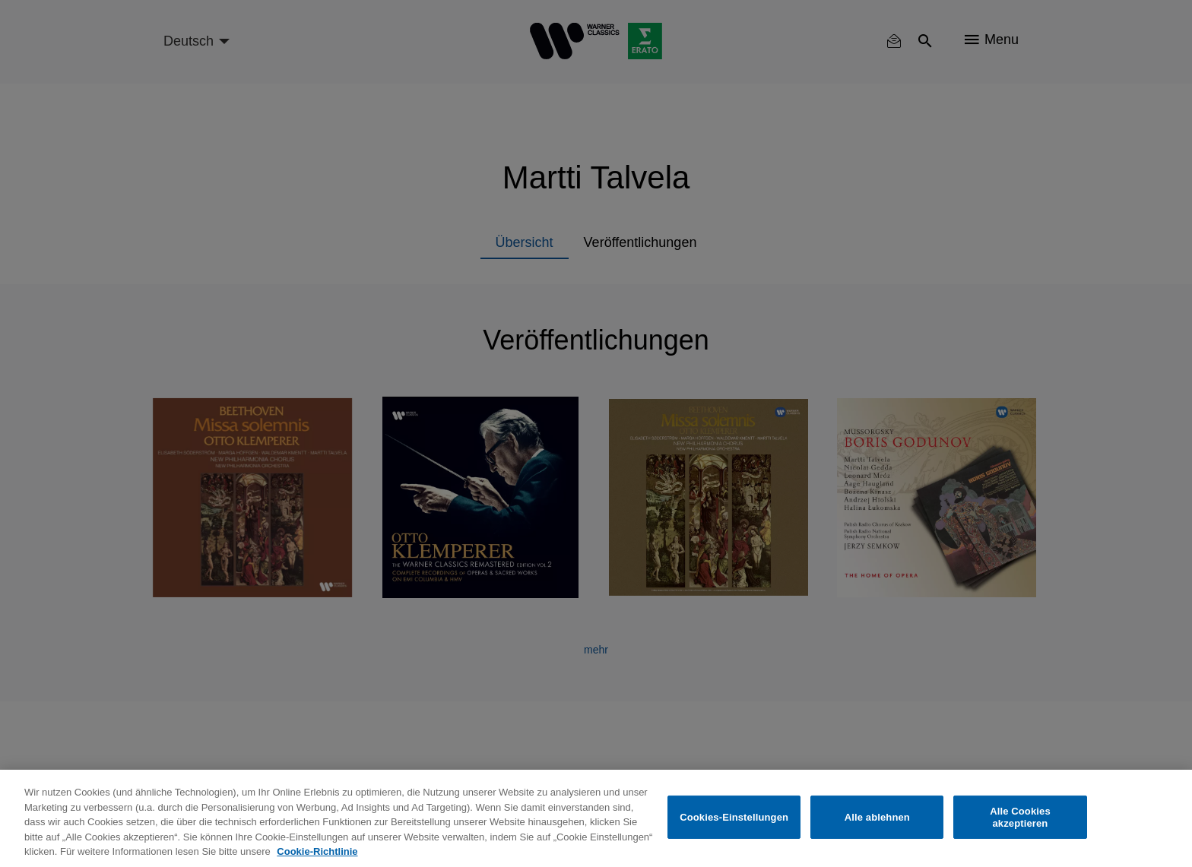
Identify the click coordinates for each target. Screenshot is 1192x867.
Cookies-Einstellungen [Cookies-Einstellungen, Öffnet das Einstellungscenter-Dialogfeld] (734, 817)
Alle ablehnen (877, 817)
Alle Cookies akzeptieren (1020, 817)
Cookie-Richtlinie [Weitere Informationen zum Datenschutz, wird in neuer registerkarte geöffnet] (317, 851)
